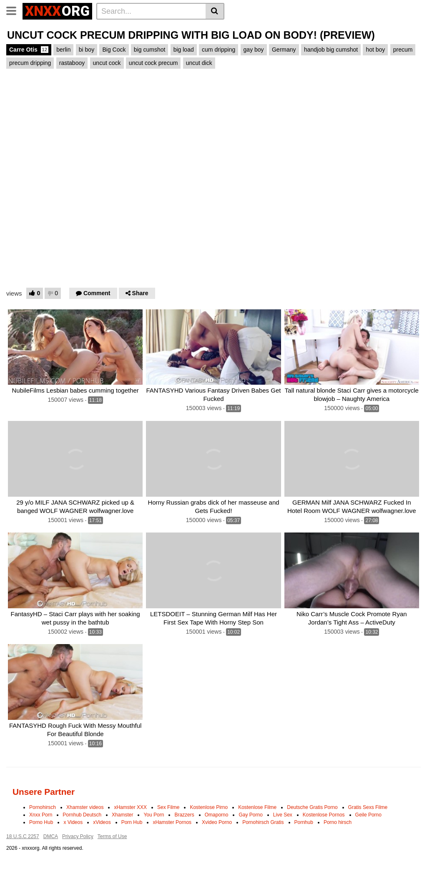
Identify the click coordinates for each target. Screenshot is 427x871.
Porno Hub (41, 822)
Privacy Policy (77, 836)
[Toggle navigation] (14, 10)
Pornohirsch (42, 807)
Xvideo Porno (217, 822)
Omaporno (217, 815)
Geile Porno (368, 815)
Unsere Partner (44, 791)
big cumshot (149, 49)
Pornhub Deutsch (82, 815)
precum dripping (30, 63)
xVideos (102, 822)
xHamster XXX (130, 807)
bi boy (86, 49)
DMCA (50, 836)
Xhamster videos (84, 807)
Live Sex (282, 815)
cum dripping (218, 49)
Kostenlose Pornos (324, 815)
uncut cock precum (153, 63)
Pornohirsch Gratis (263, 822)
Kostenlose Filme (257, 807)
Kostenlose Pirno (209, 807)
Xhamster (122, 815)
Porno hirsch (338, 822)
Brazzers (184, 815)
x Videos (73, 822)
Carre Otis (28, 49)
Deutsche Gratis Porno (312, 807)
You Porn (153, 815)
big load (183, 49)
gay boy (254, 49)
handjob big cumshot (331, 49)
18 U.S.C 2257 (22, 836)
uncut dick (199, 63)
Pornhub (303, 822)
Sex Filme (168, 807)
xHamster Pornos (172, 822)
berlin (63, 49)
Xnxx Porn (40, 815)
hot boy (375, 49)
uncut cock (107, 63)
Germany (284, 49)
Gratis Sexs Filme (368, 807)
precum (403, 49)
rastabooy (72, 63)
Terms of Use (112, 836)
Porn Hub (132, 822)
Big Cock (114, 49)
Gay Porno (250, 815)
